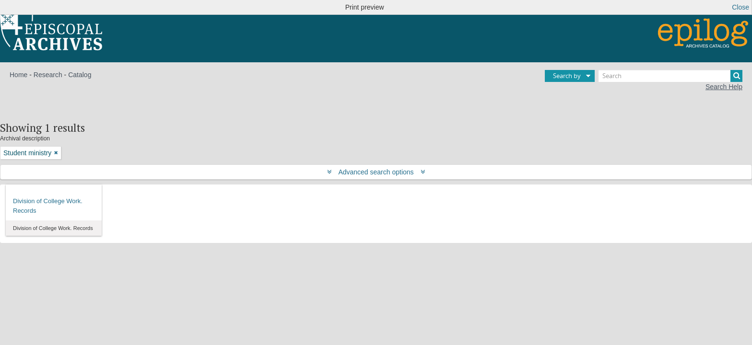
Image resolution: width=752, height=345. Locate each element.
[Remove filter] (56, 153)
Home (18, 75)
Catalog (79, 75)
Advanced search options (376, 172)
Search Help (723, 87)
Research (48, 75)
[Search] (670, 76)
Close (740, 7)
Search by (567, 75)
